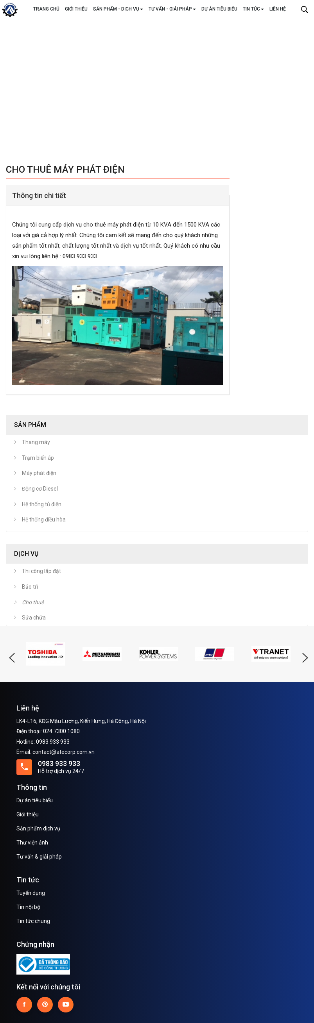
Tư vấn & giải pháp (39, 856)
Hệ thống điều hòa (44, 519)
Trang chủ (46, 9)
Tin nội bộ (28, 907)
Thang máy (36, 442)
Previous (10, 86)
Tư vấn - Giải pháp (172, 9)
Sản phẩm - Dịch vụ (118, 9)
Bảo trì (30, 587)
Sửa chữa (34, 617)
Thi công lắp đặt (41, 571)
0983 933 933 (59, 763)
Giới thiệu (76, 9)
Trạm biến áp (38, 458)
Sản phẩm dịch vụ (38, 828)
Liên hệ (277, 9)
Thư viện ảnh (32, 842)
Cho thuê (33, 602)
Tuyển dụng (30, 893)
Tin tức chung (33, 921)
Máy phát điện (39, 473)
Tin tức (253, 9)
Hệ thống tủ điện (41, 504)
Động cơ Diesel (40, 489)
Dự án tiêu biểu (219, 9)
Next (304, 86)
